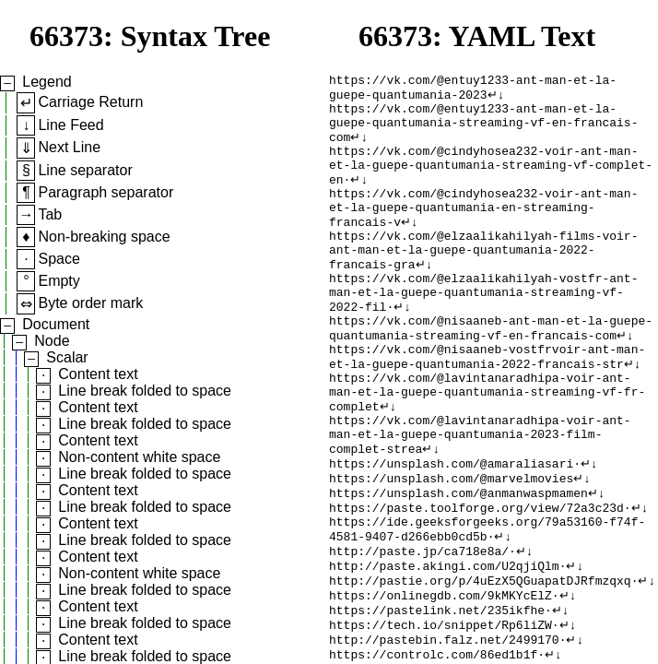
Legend (46, 81)
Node (51, 341)
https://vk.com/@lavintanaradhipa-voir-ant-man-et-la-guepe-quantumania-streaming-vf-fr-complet (487, 447)
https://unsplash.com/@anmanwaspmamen (458, 563)
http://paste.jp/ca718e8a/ (419, 630)
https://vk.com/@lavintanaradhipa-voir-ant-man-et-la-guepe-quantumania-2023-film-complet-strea (480, 497)
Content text (97, 374)
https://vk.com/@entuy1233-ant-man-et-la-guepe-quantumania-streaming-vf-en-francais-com (483, 132)
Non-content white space (139, 457)
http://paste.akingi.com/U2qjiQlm (444, 646)
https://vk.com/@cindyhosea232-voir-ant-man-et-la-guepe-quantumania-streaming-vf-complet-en (490, 182)
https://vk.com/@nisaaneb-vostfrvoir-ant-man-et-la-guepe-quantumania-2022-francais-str (487, 405)
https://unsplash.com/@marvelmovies (451, 547)
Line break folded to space (144, 390)
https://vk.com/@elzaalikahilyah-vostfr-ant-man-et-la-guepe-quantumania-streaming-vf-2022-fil (483, 331)
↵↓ (496, 98)
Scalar (67, 357)
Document (55, 324)
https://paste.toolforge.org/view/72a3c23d (476, 580)
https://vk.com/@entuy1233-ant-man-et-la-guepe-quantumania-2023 (473, 90)
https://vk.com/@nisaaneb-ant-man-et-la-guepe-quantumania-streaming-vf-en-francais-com (490, 372)
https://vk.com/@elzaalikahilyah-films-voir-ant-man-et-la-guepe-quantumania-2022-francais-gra (483, 281)
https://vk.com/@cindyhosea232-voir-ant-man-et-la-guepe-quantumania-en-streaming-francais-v (483, 231)
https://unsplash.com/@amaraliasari (451, 530)
